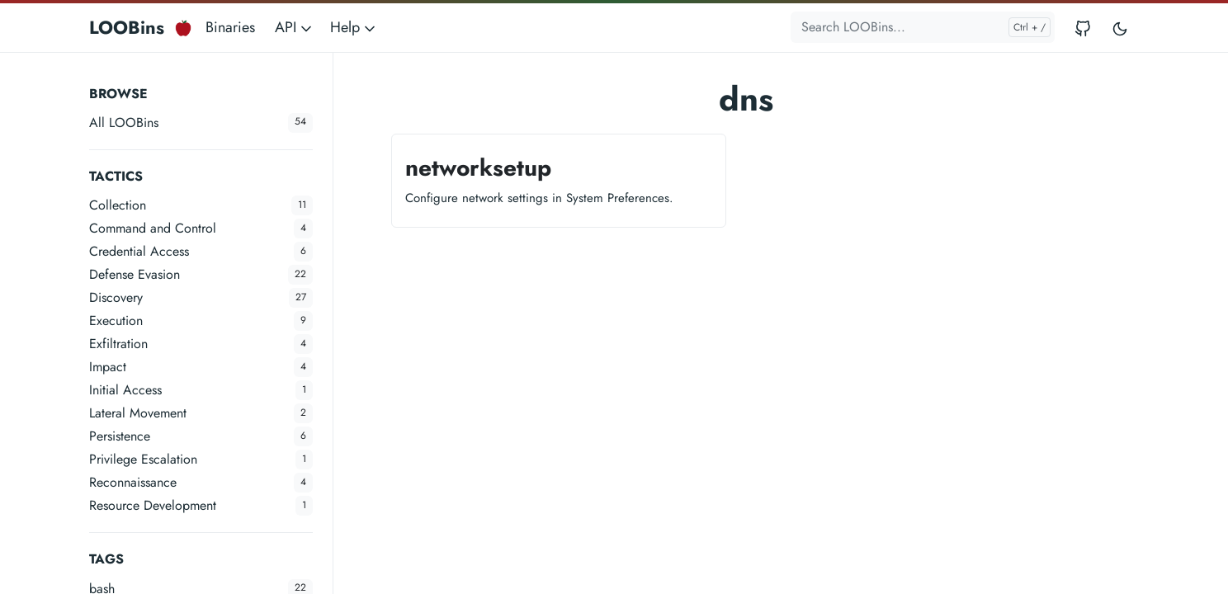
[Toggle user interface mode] (1120, 27)
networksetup (478, 168)
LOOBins (126, 27)
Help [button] (354, 27)
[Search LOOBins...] (923, 27)
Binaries (230, 27)
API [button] (294, 27)
